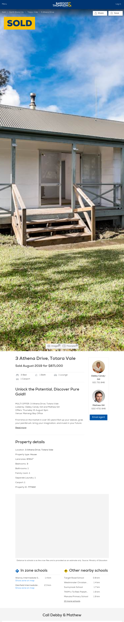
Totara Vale (33, 12)
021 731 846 (98, 383)
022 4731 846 (98, 409)
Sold (4, 12)
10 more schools (72, 601)
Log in (118, 4)
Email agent (98, 417)
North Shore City (16, 12)
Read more (20, 428)
